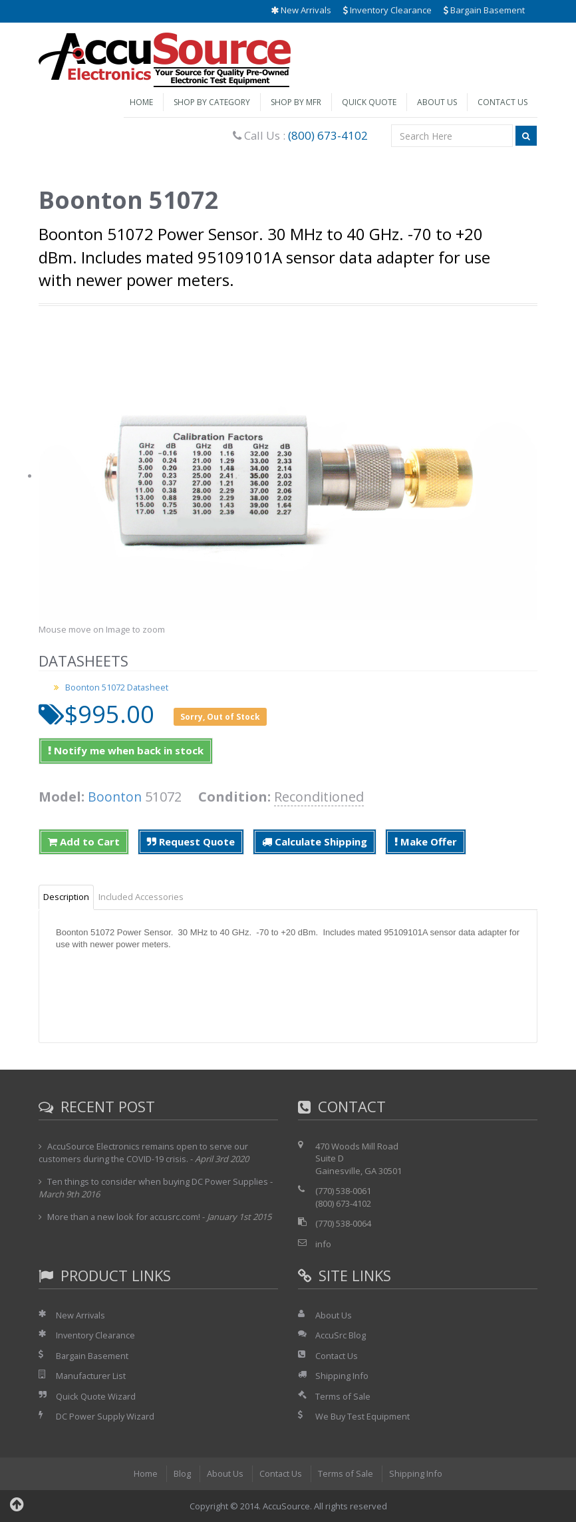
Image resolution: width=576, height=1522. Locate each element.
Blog (181, 1473)
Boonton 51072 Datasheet (117, 687)
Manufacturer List (91, 1376)
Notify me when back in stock (126, 750)
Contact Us (502, 102)
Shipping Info (341, 1376)
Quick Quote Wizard (96, 1396)
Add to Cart (84, 841)
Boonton (115, 797)
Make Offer (425, 841)
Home (141, 102)
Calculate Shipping (314, 841)
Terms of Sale (343, 1396)
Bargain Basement (484, 10)
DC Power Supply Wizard (106, 1416)
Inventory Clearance (387, 10)
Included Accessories (141, 897)
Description (66, 897)
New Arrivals (301, 10)
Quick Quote (369, 102)
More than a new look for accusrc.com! (124, 1217)
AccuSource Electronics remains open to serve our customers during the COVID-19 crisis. (144, 1152)
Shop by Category (212, 102)
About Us (437, 102)
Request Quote (191, 841)
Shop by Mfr (296, 102)
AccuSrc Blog (340, 1335)
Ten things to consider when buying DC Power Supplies (158, 1181)
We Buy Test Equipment (362, 1416)
